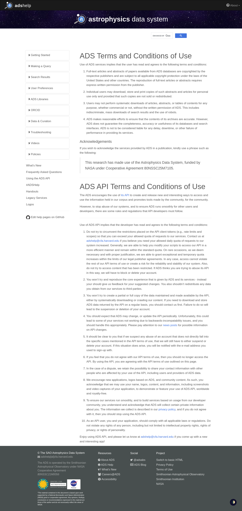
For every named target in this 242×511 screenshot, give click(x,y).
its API (125, 195)
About (233, 5)
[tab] (47, 55)
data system (121, 19)
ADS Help (105, 464)
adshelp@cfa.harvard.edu (102, 240)
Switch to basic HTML (169, 459)
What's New (33, 165)
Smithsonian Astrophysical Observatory (180, 474)
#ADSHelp (32, 185)
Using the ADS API (38, 178)
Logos (30, 204)
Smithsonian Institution (170, 479)
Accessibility (107, 479)
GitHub (59, 217)
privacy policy (166, 409)
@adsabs (137, 459)
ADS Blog (138, 464)
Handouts (32, 191)
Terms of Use (164, 469)
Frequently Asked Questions (44, 172)
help (18, 5)
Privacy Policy (165, 464)
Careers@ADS (109, 474)
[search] (161, 35)
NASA (160, 483)
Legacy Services (36, 197)
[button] (47, 55)
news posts (170, 325)
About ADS (106, 459)
